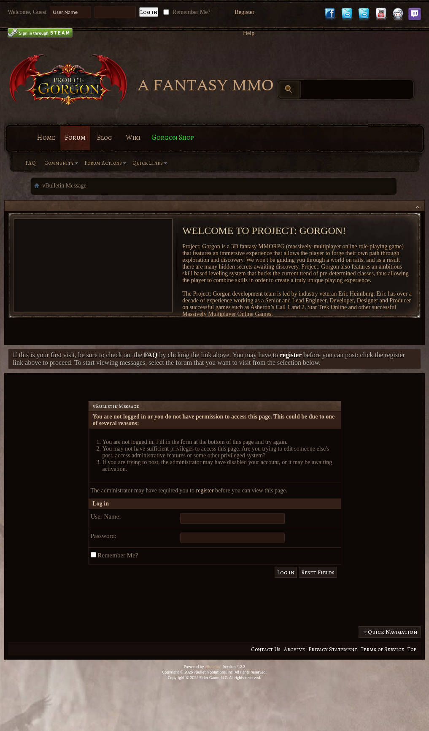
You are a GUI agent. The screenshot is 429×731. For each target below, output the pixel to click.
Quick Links (147, 162)
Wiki (133, 137)
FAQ (30, 162)
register (204, 490)
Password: (104, 536)
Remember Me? (186, 12)
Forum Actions (103, 162)
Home (46, 137)
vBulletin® (213, 666)
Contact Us (266, 649)
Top (411, 649)
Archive (294, 649)
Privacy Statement (332, 649)
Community (59, 162)
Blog (104, 137)
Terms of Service (382, 649)
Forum (75, 137)
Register (245, 12)
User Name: (106, 516)
